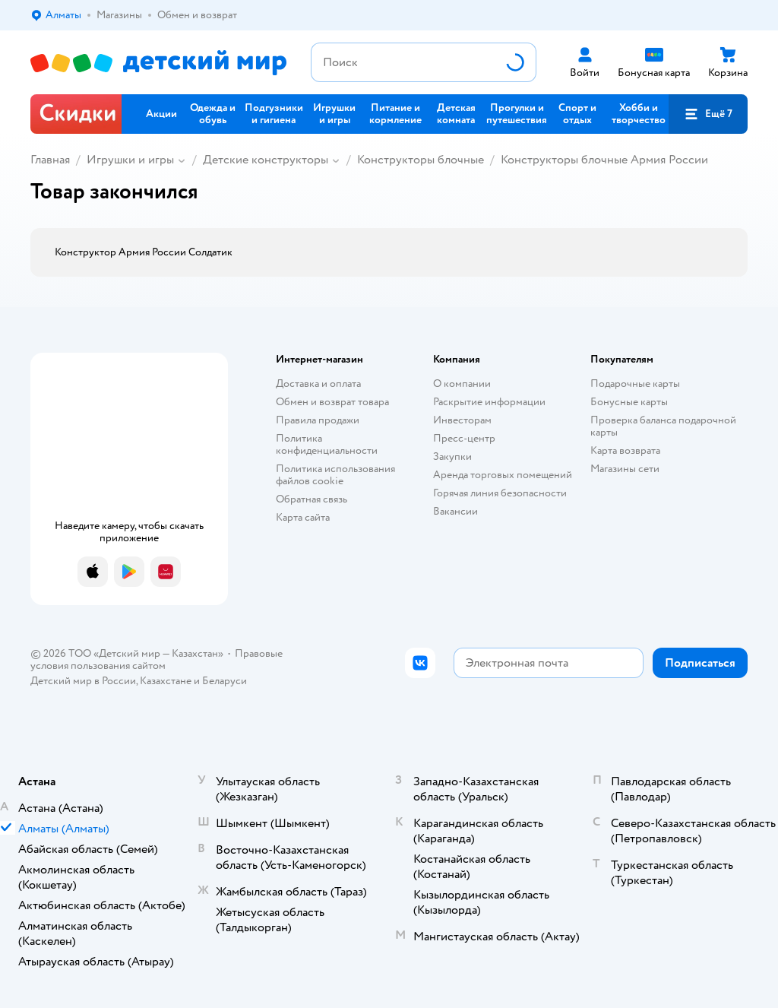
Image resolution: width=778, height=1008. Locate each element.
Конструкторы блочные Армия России (604, 159)
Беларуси (224, 680)
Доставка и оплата (318, 383)
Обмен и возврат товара (332, 401)
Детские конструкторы (265, 159)
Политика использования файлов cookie (335, 474)
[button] (708, 114)
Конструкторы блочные (420, 159)
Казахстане (165, 680)
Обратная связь (311, 499)
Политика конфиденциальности (327, 444)
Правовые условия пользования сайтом (156, 659)
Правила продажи (317, 420)
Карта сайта (303, 517)
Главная (50, 159)
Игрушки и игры (130, 159)
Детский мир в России (83, 680)
